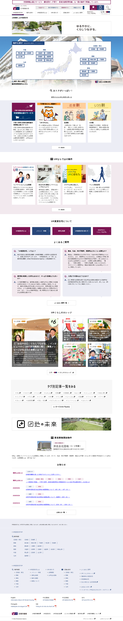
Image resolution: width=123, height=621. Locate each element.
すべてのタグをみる (62, 407)
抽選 (30, 486)
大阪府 (40, 53)
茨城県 (93, 63)
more (62, 147)
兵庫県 (49, 53)
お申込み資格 (52, 575)
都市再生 (81, 613)
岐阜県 (84, 75)
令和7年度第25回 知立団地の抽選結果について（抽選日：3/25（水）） (48, 497)
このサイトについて (105, 618)
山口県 (20, 56)
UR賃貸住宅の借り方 (81, 231)
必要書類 (51, 572)
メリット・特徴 (41, 231)
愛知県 (84, 71)
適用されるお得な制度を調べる (61, 97)
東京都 (84, 59)
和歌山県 (49, 60)
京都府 (40, 56)
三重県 (93, 71)
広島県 (29, 53)
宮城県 (102, 49)
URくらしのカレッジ (88, 573)
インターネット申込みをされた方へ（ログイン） (96, 589)
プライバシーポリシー (89, 618)
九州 (79, 479)
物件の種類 (35, 578)
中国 (17, 584)
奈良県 (40, 60)
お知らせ (30, 471)
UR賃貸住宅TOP (18, 532)
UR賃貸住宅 (47, 613)
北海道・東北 (39, 479)
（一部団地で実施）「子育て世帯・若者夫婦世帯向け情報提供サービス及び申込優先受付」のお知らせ (58, 482)
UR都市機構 (36, 613)
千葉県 (102, 59)
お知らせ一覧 (60, 512)
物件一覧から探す (19, 81)
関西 (69, 479)
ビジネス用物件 (70, 613)
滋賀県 (49, 56)
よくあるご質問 (85, 569)
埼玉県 (84, 63)
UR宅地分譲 (57, 613)
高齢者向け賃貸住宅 (87, 576)
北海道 (93, 49)
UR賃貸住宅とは (21, 231)
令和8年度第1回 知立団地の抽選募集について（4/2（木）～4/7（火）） (48, 489)
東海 (59, 479)
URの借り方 (50, 569)
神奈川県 (93, 59)
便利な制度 (61, 231)
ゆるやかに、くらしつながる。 (102, 231)
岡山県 (20, 53)
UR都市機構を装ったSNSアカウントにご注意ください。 (43, 474)
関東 (49, 479)
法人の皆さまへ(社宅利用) (89, 582)
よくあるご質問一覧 (60, 303)
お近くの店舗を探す (105, 82)
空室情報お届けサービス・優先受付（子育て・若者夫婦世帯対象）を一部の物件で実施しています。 (61, 2)
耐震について (35, 581)
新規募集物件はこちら (21, 84)
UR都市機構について (94, 613)
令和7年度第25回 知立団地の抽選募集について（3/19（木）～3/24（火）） (49, 504)
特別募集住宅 (85, 579)
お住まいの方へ (86, 587)
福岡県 (20, 65)
